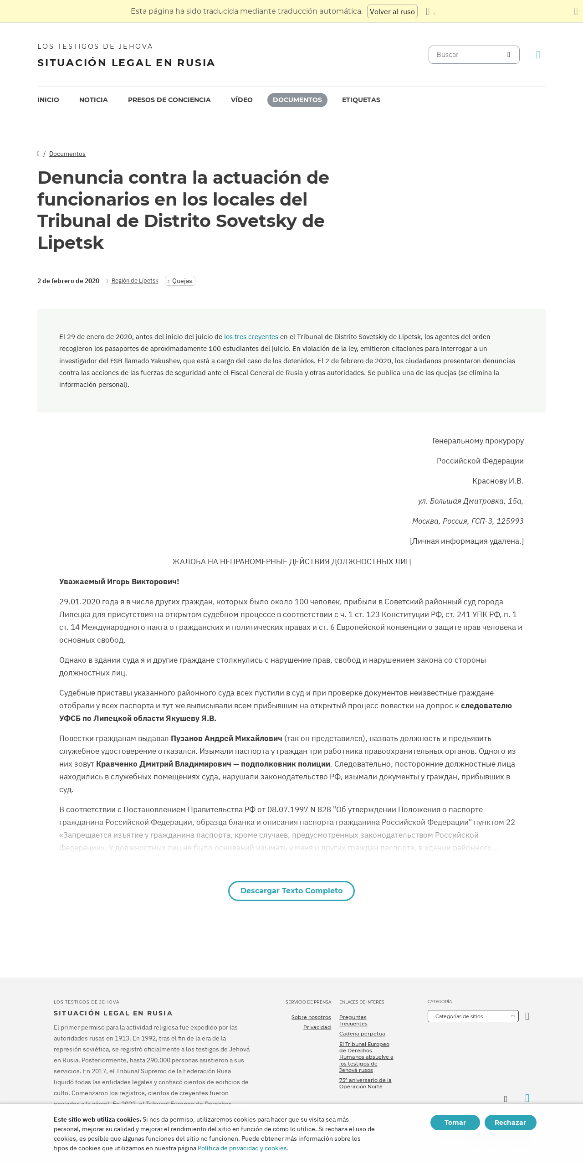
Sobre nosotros (311, 1017)
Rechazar (510, 1122)
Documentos (297, 100)
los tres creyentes (251, 336)
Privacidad (317, 1027)
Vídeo (242, 100)
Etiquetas (361, 100)
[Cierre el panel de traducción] (576, 11)
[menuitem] (48, 100)
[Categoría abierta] (527, 1016)
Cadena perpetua (362, 1033)
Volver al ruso (392, 11)
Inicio (48, 100)
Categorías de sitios (459, 1016)
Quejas (182, 281)
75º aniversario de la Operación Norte (365, 1083)
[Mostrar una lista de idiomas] (430, 11)
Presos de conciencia (169, 100)
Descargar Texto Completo (291, 890)
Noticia (93, 100)
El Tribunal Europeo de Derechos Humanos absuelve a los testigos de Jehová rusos (366, 1057)
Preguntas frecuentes (353, 1020)
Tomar (455, 1122)
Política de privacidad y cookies (242, 1148)
